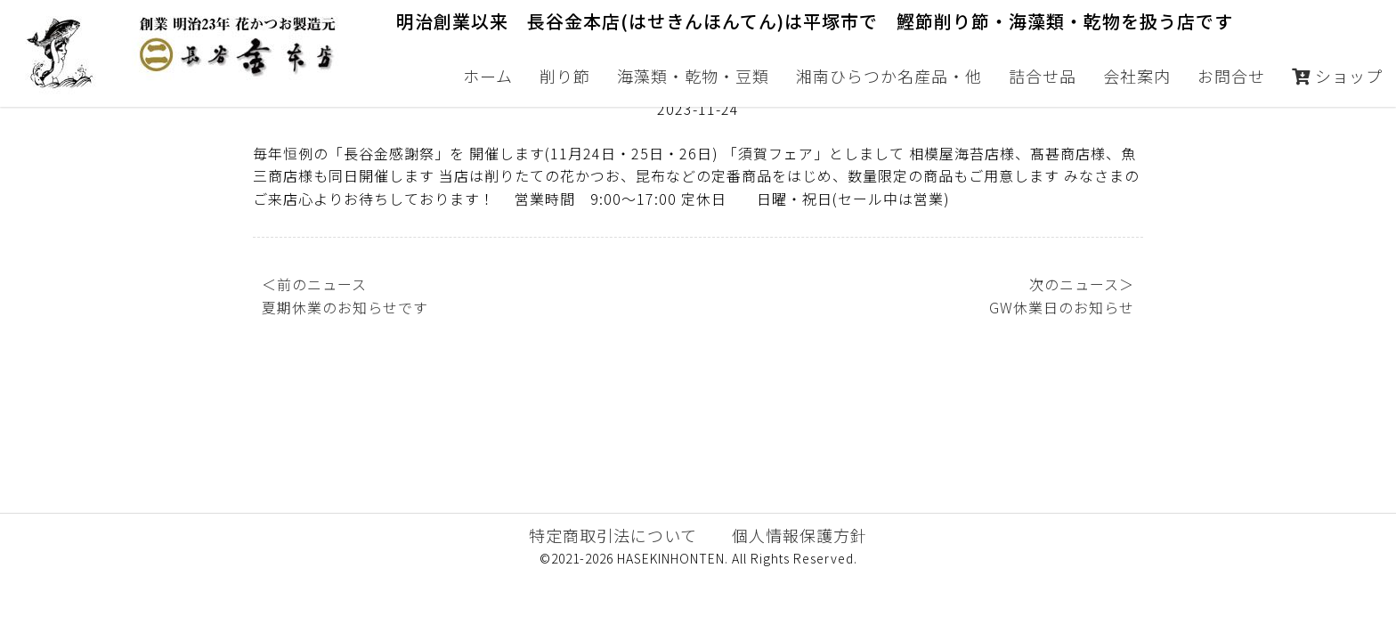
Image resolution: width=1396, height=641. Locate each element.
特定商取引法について (613, 599)
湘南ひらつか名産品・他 (889, 75)
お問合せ (1231, 75)
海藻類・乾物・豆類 (693, 75)
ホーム (488, 75)
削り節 (565, 75)
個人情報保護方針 (799, 599)
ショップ (1337, 75)
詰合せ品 (1042, 75)
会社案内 (1137, 75)
